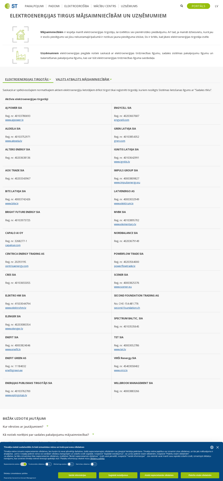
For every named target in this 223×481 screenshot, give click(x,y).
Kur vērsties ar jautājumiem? (27, 426)
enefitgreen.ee (14, 370)
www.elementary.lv (125, 224)
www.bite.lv (11, 203)
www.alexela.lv (13, 141)
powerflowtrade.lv (124, 266)
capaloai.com (12, 245)
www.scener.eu (123, 287)
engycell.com (121, 120)
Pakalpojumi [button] (34, 6)
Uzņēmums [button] (129, 6)
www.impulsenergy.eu (127, 182)
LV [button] (216, 6)
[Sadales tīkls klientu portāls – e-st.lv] (198, 6)
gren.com (119, 141)
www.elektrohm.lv (15, 307)
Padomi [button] (54, 6)
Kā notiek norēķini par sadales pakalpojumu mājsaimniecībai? (50, 435)
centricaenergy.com (16, 266)
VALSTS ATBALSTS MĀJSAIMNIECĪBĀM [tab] (84, 79)
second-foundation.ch (127, 307)
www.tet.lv (120, 349)
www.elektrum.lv (123, 203)
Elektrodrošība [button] (76, 6)
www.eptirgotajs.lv (16, 395)
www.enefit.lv (13, 349)
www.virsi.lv (121, 370)
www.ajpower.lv (14, 120)
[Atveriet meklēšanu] (181, 6)
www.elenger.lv (14, 328)
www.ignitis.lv (122, 161)
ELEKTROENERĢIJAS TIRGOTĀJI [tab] (28, 79)
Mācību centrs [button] (105, 6)
